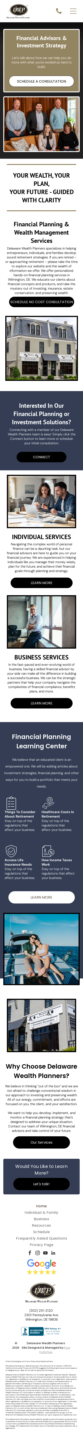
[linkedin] (53, 1253)
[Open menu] (73, 11)
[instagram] (37, 1253)
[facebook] (30, 1253)
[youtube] (45, 1253)
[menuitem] (41, 1206)
